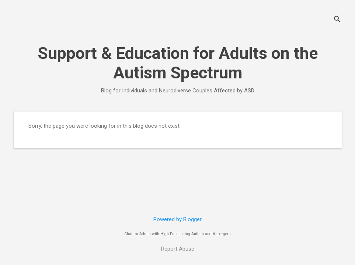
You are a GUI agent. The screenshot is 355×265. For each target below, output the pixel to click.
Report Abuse (177, 248)
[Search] (337, 20)
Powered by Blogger (177, 219)
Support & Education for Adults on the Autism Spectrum (178, 62)
